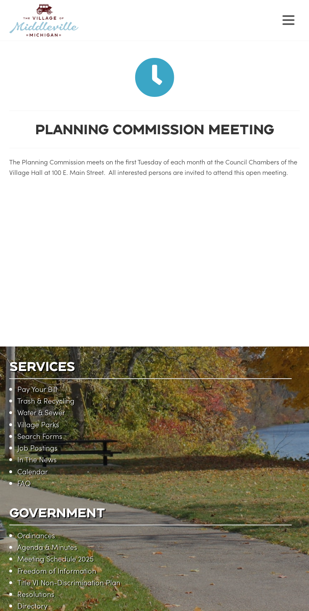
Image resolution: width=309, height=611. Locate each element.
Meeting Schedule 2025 (55, 559)
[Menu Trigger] (289, 19)
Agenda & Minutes (47, 547)
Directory (32, 606)
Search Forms (39, 436)
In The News (37, 459)
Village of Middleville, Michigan (94, 27)
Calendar (32, 471)
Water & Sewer (41, 412)
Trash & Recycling (45, 401)
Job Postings (37, 448)
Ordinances (36, 535)
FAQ (24, 483)
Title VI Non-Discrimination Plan (68, 582)
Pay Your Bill (37, 389)
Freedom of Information (56, 571)
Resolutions (35, 594)
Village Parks (38, 424)
